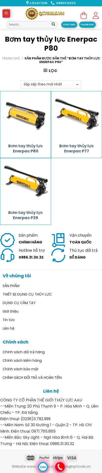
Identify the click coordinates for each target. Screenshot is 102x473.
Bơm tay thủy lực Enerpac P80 (25, 149)
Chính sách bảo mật (20, 369)
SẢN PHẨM (11, 285)
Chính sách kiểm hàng (22, 360)
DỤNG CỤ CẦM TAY (19, 302)
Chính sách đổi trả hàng (24, 352)
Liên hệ (8, 328)
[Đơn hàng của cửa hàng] (51, 84)
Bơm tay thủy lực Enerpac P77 (76, 149)
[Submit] (53, 25)
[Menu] (6, 13)
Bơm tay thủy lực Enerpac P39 (25, 215)
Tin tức (9, 319)
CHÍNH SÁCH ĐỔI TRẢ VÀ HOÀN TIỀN (32, 377)
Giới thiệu (10, 311)
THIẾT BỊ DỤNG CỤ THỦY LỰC (27, 294)
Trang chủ (11, 58)
